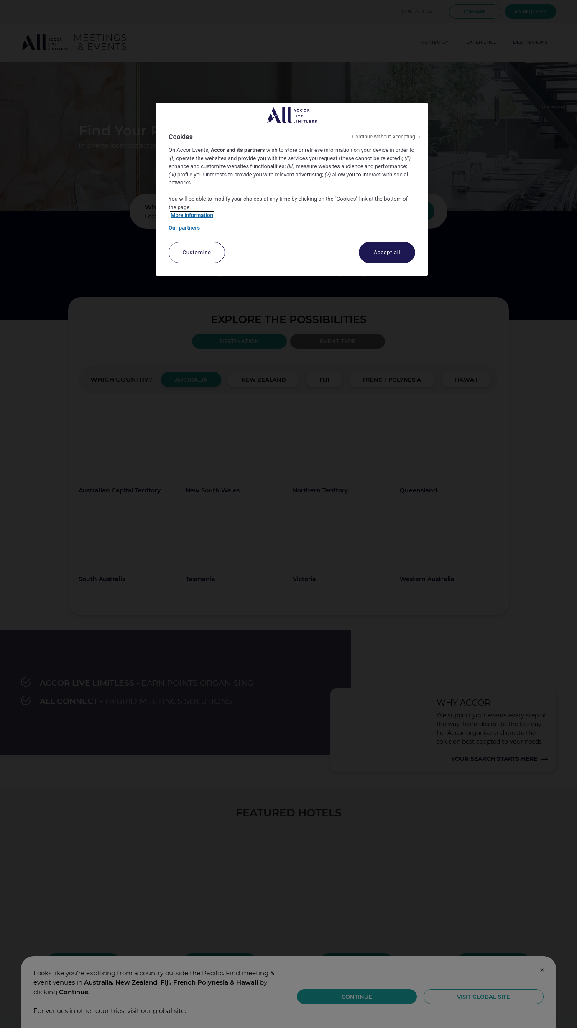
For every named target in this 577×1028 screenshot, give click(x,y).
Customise (197, 252)
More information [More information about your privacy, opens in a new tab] (192, 215)
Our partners (184, 227)
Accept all (387, 252)
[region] (292, 189)
